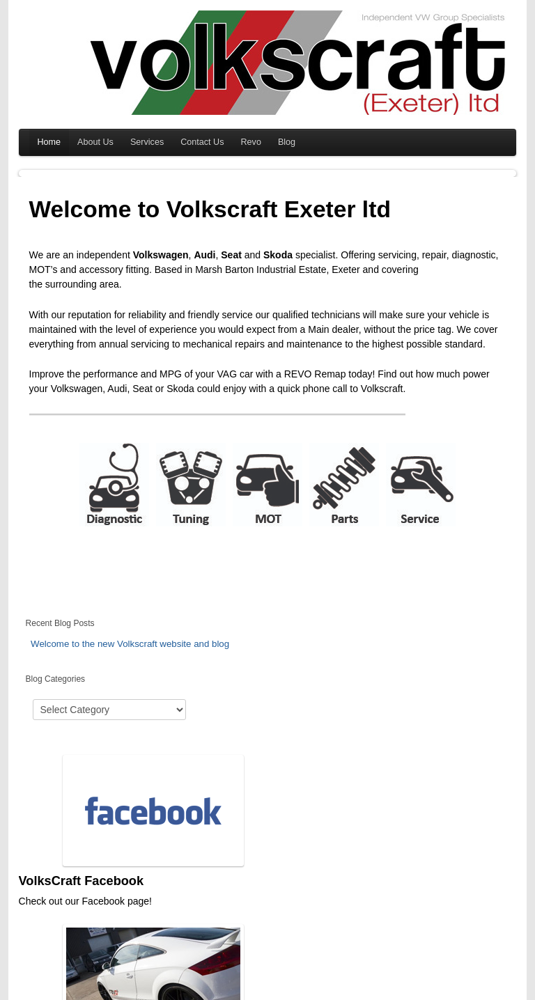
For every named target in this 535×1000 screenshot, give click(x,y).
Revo (251, 142)
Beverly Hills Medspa (74, 992)
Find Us (383, 866)
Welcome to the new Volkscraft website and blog (130, 644)
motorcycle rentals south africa (229, 992)
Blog (286, 142)
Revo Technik (230, 866)
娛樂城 (429, 992)
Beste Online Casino (290, 992)
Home (49, 142)
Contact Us (202, 142)
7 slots (378, 992)
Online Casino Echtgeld (341, 992)
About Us (95, 142)
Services (147, 142)
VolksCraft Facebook (81, 866)
